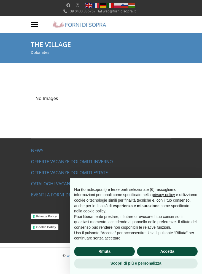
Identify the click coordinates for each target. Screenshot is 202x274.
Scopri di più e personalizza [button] (136, 263)
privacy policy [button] (163, 195)
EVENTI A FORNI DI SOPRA (58, 195)
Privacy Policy (46, 216)
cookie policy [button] (94, 211)
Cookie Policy (46, 227)
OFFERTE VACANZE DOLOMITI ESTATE (69, 173)
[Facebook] (68, 5)
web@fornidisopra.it (119, 11)
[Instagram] (77, 5)
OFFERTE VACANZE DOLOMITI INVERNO (72, 162)
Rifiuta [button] (104, 251)
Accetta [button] (167, 251)
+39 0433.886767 (81, 11)
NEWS (37, 150)
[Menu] (34, 24)
